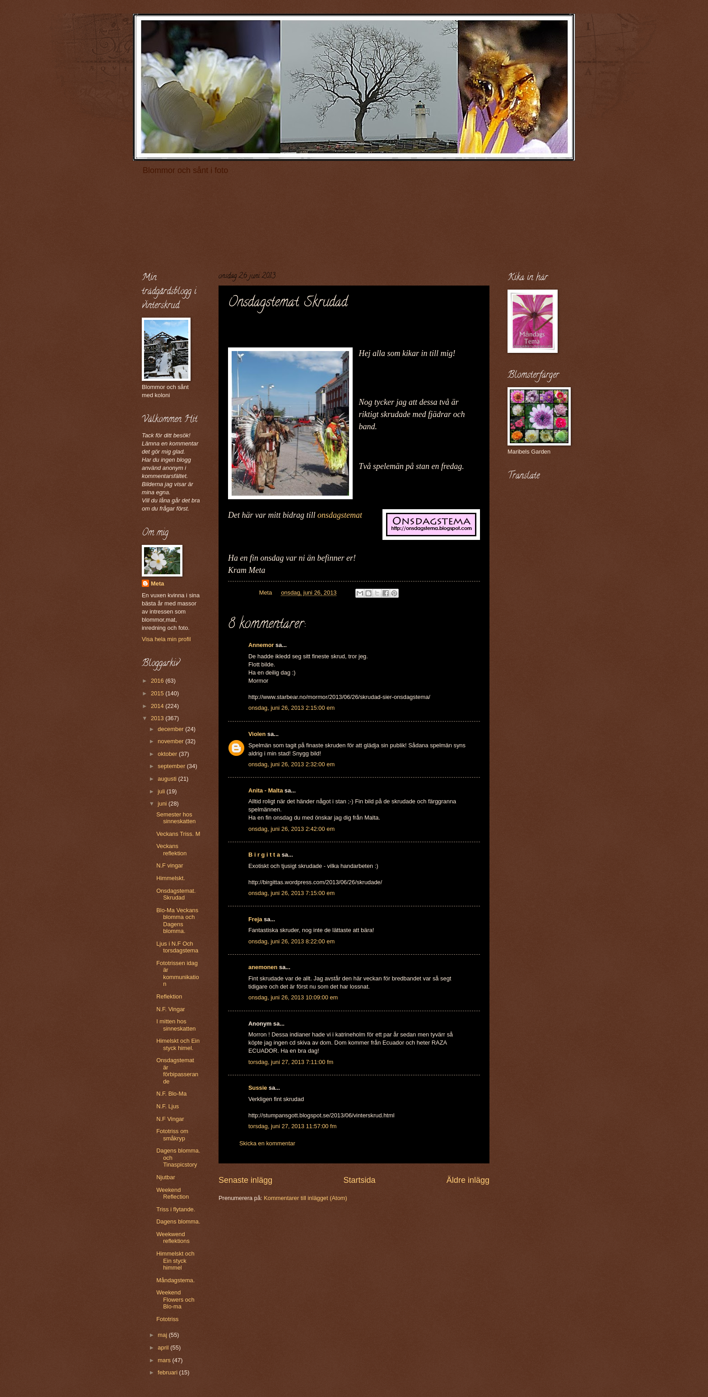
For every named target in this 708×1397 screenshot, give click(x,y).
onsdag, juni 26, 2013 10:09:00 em (293, 997)
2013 (158, 718)
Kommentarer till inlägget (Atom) (305, 1198)
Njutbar (165, 1177)
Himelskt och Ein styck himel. (178, 1044)
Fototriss (167, 1319)
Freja (255, 919)
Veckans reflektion (171, 849)
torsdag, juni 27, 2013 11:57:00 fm (292, 1126)
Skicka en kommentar (267, 1143)
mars (165, 1360)
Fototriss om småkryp (172, 1134)
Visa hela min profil (166, 639)
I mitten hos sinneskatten (176, 1024)
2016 (158, 680)
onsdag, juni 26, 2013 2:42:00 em (291, 828)
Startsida (359, 1180)
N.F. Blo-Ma (171, 1093)
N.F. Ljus (167, 1106)
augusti (168, 778)
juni (163, 803)
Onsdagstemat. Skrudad (176, 894)
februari (168, 1372)
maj (163, 1334)
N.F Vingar (170, 1119)
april (164, 1347)
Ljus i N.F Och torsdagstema (177, 947)
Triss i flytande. (175, 1209)
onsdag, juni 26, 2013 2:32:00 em (291, 764)
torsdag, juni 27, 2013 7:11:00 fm (290, 1062)
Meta (157, 583)
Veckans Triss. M (178, 833)
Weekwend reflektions (173, 1237)
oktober (168, 753)
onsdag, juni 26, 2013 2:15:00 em (291, 707)
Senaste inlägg (245, 1180)
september (172, 766)
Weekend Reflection (172, 1193)
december (171, 729)
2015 (158, 693)
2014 (158, 706)
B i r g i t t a (264, 854)
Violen (257, 734)
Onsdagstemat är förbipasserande (177, 1070)
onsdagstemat (339, 515)
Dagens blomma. (178, 1221)
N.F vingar (169, 865)
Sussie (257, 1087)
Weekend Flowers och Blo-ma (175, 1299)
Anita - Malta (265, 790)
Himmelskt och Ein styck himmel (175, 1260)
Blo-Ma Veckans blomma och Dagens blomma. (177, 920)
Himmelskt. (170, 878)
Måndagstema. (175, 1280)
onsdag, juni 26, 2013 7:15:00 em (291, 893)
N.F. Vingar (170, 1009)
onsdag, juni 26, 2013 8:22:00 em (291, 941)
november (171, 741)
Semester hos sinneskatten (176, 818)
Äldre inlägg (468, 1180)
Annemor (261, 645)
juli (162, 791)
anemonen (262, 967)
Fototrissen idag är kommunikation (177, 973)
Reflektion (169, 996)
